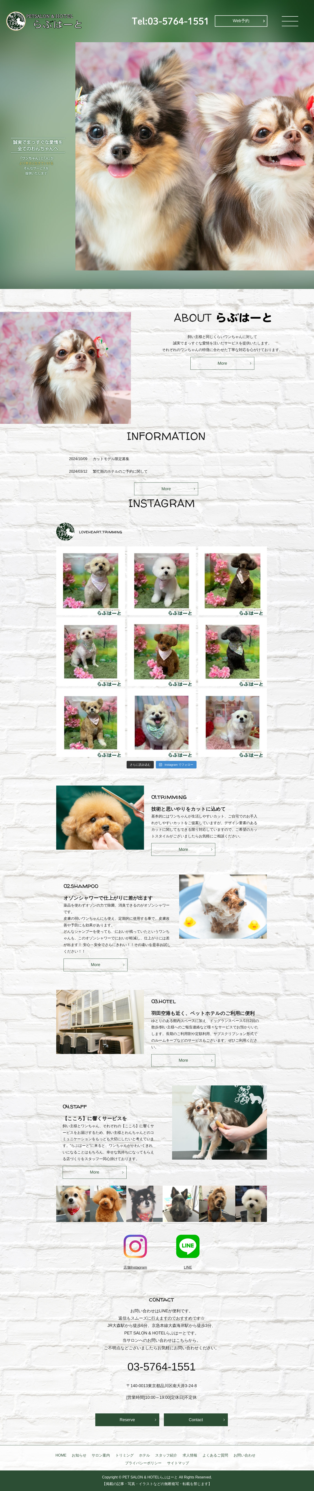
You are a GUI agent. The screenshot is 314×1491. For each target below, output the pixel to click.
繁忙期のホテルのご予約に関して (120, 471)
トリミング (124, 1455)
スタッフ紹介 (166, 1455)
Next (271, 1205)
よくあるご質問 (215, 1455)
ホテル (144, 1455)
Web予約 (241, 20)
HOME (61, 1455)
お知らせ (79, 1455)
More (222, 363)
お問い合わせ (244, 1455)
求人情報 (190, 1455)
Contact (196, 1420)
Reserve (127, 1420)
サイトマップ (178, 1463)
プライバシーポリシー (143, 1463)
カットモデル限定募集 (111, 459)
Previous (53, 1205)
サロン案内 (101, 1455)
